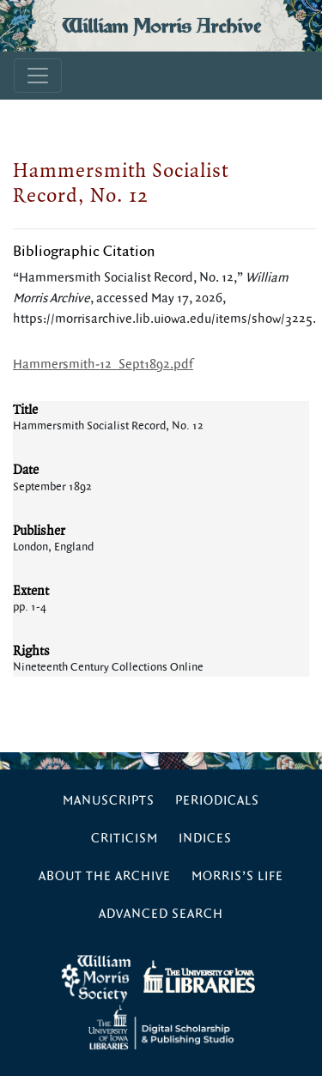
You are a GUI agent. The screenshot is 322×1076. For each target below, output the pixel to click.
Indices (205, 838)
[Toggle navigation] (38, 75)
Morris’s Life (237, 876)
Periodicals (217, 801)
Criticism (124, 838)
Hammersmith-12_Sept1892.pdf (103, 364)
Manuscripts (109, 801)
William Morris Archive (161, 26)
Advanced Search (161, 914)
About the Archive (105, 876)
